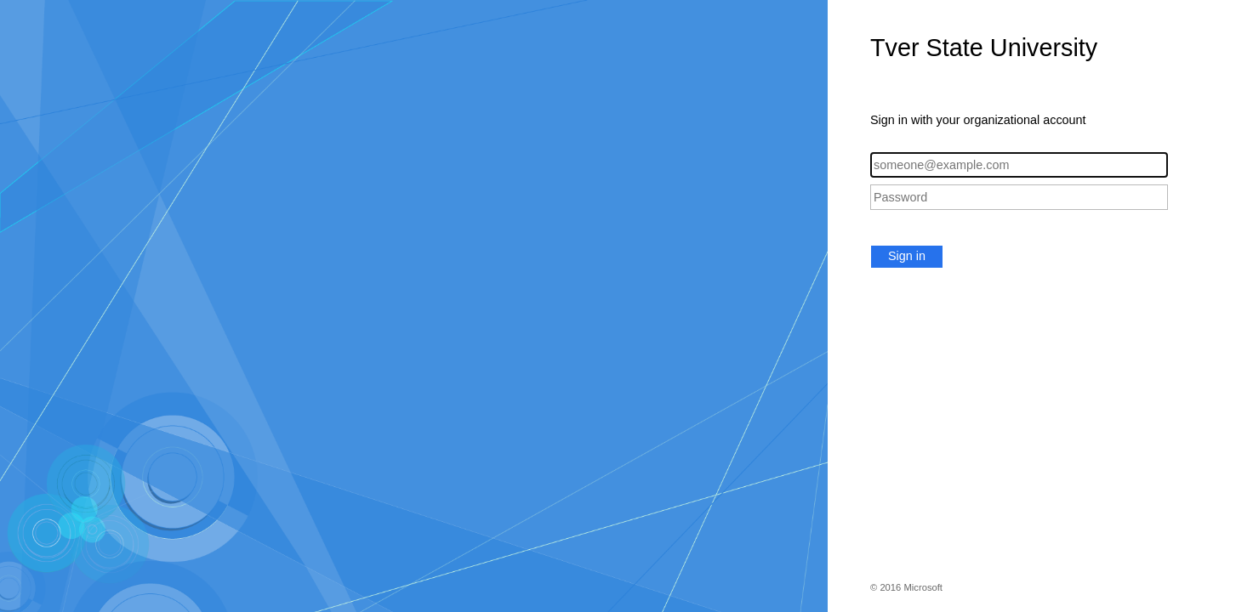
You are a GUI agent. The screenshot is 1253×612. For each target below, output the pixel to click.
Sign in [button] (907, 256)
